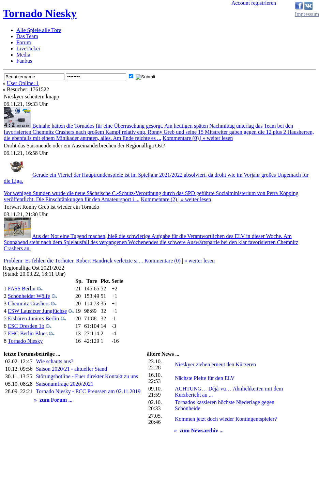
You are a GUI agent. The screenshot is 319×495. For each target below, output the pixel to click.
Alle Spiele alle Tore (38, 30)
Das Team (27, 36)
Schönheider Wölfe (29, 296)
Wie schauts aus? (54, 361)
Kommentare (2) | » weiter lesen (176, 199)
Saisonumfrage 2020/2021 (64, 384)
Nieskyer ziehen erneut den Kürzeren (215, 364)
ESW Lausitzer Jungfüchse (37, 311)
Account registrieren (253, 3)
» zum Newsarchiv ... (199, 430)
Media (23, 55)
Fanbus (24, 61)
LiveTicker (28, 48)
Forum (23, 42)
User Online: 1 (23, 83)
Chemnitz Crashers (28, 303)
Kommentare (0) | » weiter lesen (198, 138)
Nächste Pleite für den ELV (204, 378)
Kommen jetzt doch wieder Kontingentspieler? (226, 419)
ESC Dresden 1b (26, 326)
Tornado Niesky (40, 13)
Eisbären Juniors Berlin (33, 318)
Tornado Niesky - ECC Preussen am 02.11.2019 (88, 391)
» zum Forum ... (53, 400)
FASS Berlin (21, 288)
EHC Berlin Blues (27, 333)
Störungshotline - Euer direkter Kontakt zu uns (87, 376)
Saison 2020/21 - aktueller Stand (71, 369)
